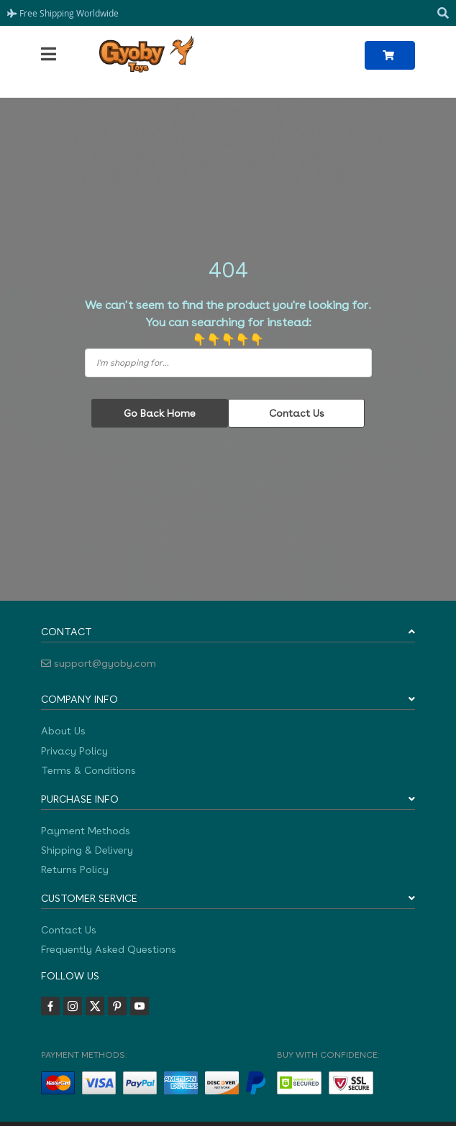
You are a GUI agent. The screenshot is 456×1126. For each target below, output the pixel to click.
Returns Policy (75, 869)
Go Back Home (160, 413)
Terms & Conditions (88, 770)
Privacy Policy (74, 751)
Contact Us (296, 413)
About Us (63, 731)
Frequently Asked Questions (108, 949)
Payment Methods (85, 830)
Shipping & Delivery (87, 850)
